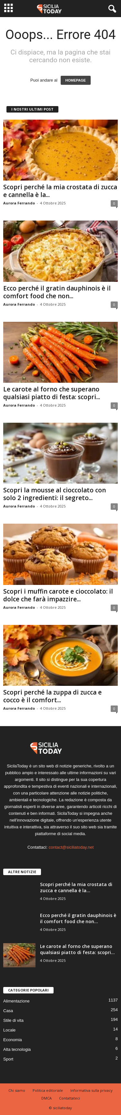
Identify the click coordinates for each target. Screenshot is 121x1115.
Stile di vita (13, 1020)
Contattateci (69, 1098)
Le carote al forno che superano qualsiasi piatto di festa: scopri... (51, 393)
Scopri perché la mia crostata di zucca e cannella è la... (60, 191)
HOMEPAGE (76, 80)
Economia (12, 1039)
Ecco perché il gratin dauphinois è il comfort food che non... (57, 292)
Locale (9, 1030)
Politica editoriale (48, 1090)
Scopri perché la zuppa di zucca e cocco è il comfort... (52, 696)
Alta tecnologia (17, 1049)
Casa (8, 1010)
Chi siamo (16, 1090)
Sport (8, 1059)
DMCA (46, 1098)
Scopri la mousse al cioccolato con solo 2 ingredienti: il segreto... (54, 494)
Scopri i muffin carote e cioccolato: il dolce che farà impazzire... (58, 595)
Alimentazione (16, 1001)
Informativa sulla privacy (91, 1090)
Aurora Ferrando (19, 203)
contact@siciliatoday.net (71, 847)
